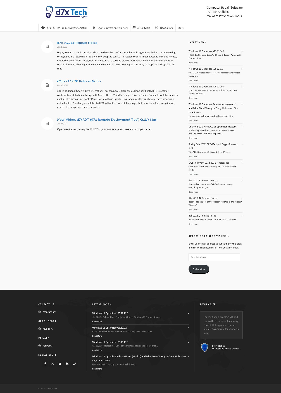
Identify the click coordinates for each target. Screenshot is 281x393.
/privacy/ (47, 345)
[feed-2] (67, 364)
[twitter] (52, 364)
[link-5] (74, 364)
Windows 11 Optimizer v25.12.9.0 (206, 69)
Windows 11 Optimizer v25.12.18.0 (206, 51)
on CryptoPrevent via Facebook (226, 348)
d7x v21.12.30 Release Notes (79, 81)
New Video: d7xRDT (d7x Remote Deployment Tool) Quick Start (107, 119)
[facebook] (45, 364)
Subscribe (199, 269)
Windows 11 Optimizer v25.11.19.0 (206, 86)
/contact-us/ (49, 312)
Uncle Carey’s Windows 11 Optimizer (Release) (213, 126)
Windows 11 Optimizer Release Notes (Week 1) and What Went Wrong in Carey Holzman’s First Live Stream (214, 108)
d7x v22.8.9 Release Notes (202, 215)
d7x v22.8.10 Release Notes (203, 198)
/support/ (48, 329)
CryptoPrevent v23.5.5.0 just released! (209, 162)
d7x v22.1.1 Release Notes (77, 43)
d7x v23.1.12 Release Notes (203, 180)
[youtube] (60, 364)
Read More (193, 62)
